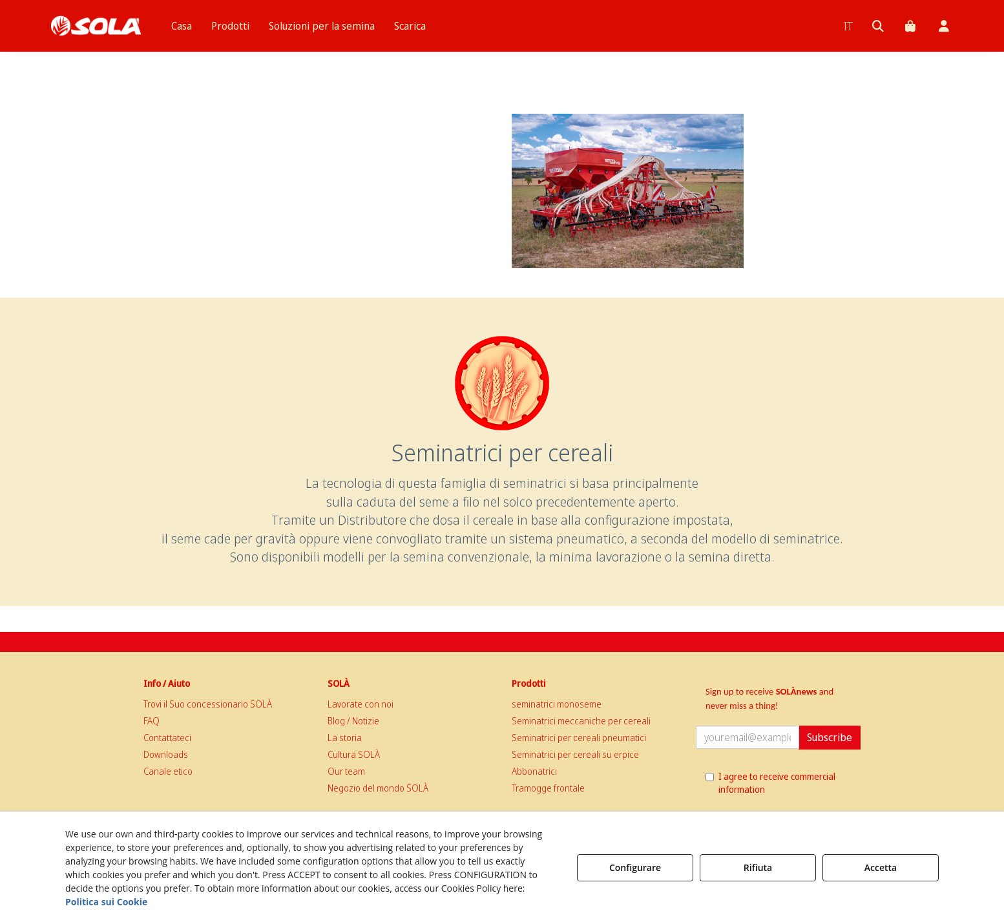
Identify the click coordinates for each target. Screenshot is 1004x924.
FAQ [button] (151, 721)
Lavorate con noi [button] (360, 704)
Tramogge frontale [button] (548, 788)
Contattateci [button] (167, 737)
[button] (95, 25)
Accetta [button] (880, 867)
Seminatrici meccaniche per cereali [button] (581, 721)
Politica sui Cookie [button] (106, 902)
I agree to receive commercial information (770, 782)
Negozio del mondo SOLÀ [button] (378, 788)
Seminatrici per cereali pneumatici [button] (579, 737)
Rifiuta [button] (758, 867)
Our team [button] (346, 771)
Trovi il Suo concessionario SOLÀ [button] (207, 704)
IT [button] (848, 26)
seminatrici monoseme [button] (556, 704)
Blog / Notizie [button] (353, 721)
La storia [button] (345, 737)
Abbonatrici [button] (534, 771)
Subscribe (829, 737)
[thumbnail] (628, 191)
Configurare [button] (635, 867)
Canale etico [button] (168, 771)
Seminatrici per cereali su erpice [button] (575, 754)
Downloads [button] (165, 754)
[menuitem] (182, 26)
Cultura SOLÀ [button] (354, 754)
